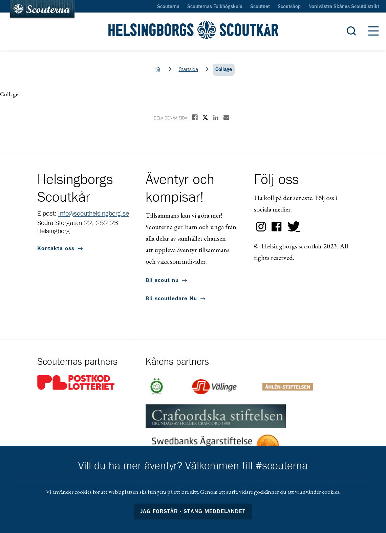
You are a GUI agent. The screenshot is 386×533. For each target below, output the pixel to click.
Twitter (292, 227)
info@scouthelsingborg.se (93, 213)
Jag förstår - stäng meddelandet (193, 511)
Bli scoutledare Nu (171, 298)
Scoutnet (260, 6)
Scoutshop (289, 6)
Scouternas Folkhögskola (214, 6)
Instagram (261, 227)
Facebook (277, 227)
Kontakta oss (55, 248)
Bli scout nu (162, 280)
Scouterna (168, 6)
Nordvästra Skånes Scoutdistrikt (343, 6)
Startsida (188, 69)
